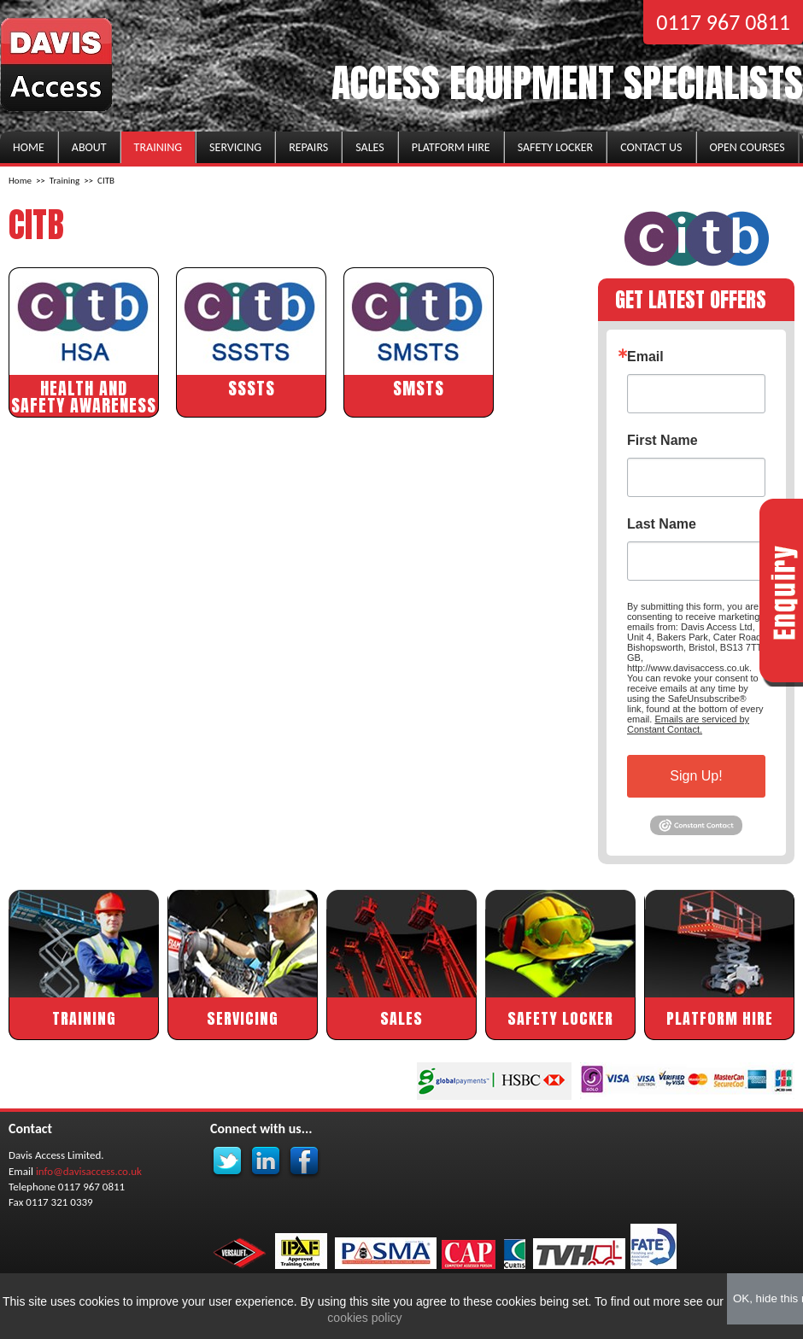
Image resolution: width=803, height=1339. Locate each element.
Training (158, 147)
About (89, 147)
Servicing (235, 147)
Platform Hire (451, 147)
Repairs (308, 147)
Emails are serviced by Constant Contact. (688, 724)
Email (645, 357)
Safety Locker (556, 147)
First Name (662, 440)
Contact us (651, 147)
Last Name (661, 524)
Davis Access (57, 65)
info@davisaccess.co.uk (89, 1171)
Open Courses (747, 147)
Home (28, 147)
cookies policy (363, 1317)
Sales (369, 147)
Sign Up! (696, 776)
